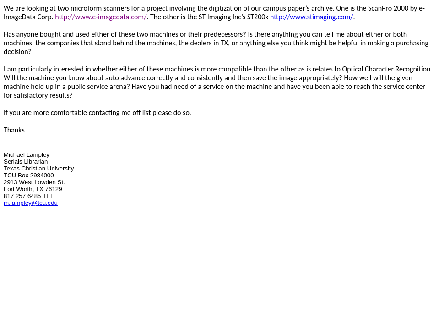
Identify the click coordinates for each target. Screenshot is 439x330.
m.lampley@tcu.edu (31, 202)
